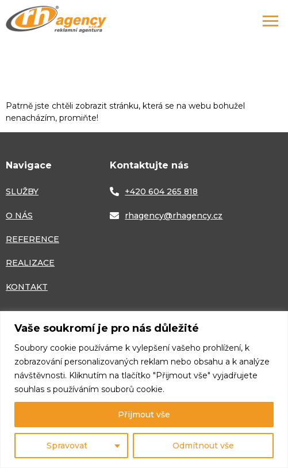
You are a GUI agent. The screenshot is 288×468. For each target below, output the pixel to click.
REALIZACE (30, 263)
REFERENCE (32, 239)
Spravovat (67, 445)
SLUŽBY (22, 191)
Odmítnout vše (203, 445)
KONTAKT (27, 287)
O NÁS (19, 215)
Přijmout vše (144, 414)
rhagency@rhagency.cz (173, 215)
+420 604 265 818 (161, 191)
